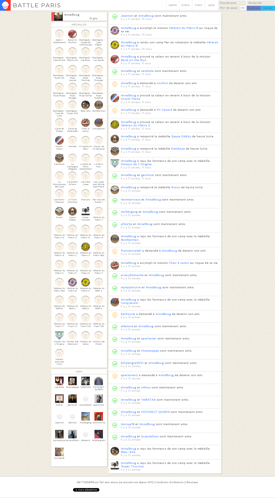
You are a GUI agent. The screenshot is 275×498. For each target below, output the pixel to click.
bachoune (128, 314)
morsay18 (127, 424)
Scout (175, 187)
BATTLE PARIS (37, 5)
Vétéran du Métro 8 (183, 28)
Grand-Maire (130, 98)
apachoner (148, 338)
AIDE (211, 5)
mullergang (129, 211)
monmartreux (131, 199)
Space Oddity (181, 136)
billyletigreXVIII (132, 363)
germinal (147, 175)
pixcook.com (131, 482)
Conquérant (129, 303)
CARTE (173, 5)
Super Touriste (132, 466)
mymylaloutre (131, 287)
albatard (127, 326)
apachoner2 (129, 375)
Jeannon (127, 15)
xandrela (147, 71)
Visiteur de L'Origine (136, 164)
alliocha (126, 224)
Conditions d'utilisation (169, 482)
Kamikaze (178, 148)
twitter (268, 8)
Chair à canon (179, 263)
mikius (146, 387)
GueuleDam (150, 436)
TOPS (198, 5)
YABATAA (148, 399)
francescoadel (131, 250)
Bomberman (129, 239)
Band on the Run (133, 60)
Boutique (192, 482)
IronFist (162, 83)
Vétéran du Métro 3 (135, 125)
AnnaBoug (72, 14)
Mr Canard (164, 109)
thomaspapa (150, 350)
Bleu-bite (128, 452)
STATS (185, 5)
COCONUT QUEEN (155, 412)
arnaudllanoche (132, 275)
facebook (254, 8)
